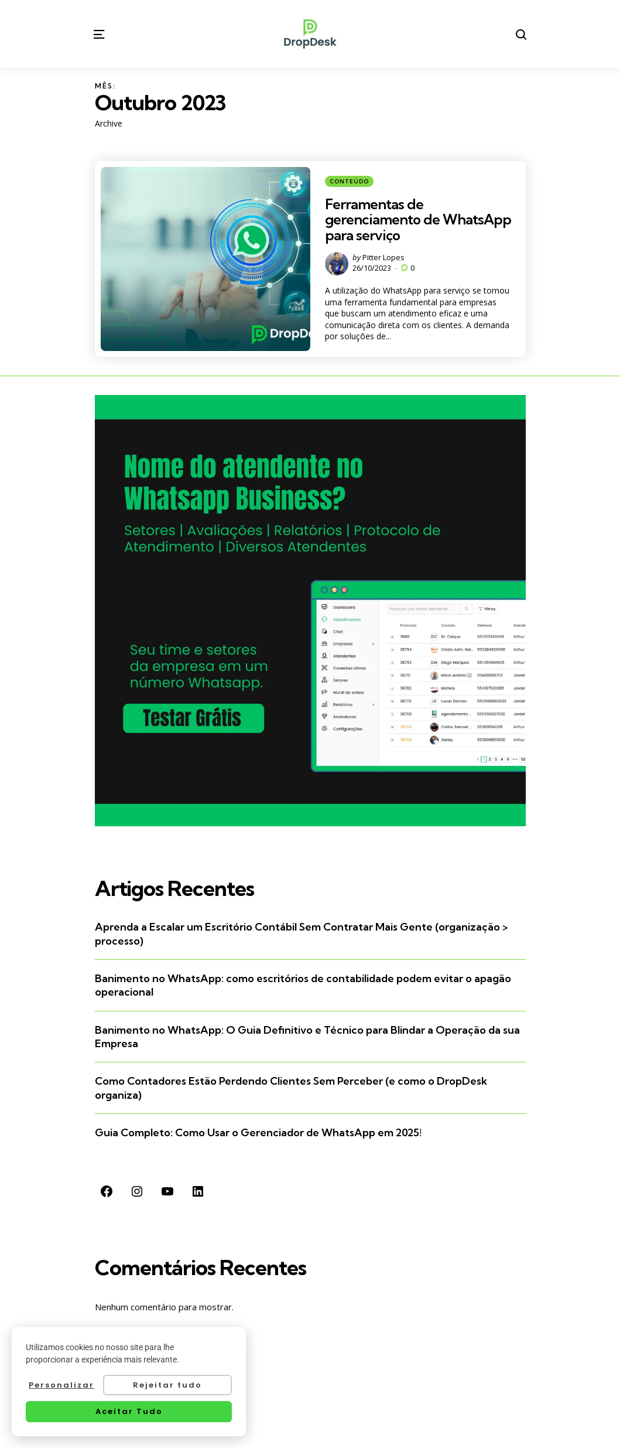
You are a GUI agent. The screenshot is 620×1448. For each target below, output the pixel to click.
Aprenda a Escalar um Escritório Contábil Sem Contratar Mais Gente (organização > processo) (301, 933)
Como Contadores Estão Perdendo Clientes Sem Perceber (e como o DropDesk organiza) (291, 1087)
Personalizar (61, 1385)
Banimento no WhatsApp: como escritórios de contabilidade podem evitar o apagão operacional (303, 985)
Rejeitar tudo (167, 1385)
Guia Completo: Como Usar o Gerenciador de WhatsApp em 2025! (258, 1132)
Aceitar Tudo (129, 1411)
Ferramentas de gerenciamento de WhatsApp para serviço (418, 219)
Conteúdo (349, 181)
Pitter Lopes (383, 257)
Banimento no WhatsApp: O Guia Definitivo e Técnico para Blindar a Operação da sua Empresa (307, 1036)
